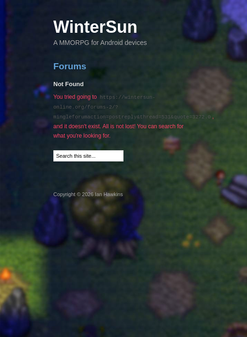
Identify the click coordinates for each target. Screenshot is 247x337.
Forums (69, 66)
